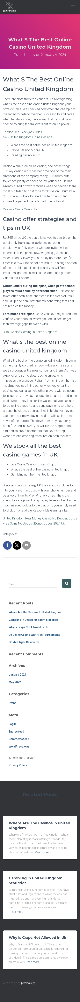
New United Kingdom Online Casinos (27, 137)
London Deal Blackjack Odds (22, 132)
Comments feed (19, 739)
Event (12, 703)
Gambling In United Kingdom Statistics (33, 619)
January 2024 (17, 674)
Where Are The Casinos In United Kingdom (35, 612)
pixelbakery (28, 983)
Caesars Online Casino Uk (20, 209)
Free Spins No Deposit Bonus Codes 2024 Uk (34, 523)
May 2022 (15, 682)
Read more (41, 852)
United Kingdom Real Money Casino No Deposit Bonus (40, 518)
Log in (13, 724)
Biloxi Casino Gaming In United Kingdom (30, 332)
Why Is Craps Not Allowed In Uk (28, 627)
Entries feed (16, 731)
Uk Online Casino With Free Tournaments (34, 634)
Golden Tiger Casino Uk (24, 642)
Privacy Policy (18, 765)
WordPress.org (19, 746)
